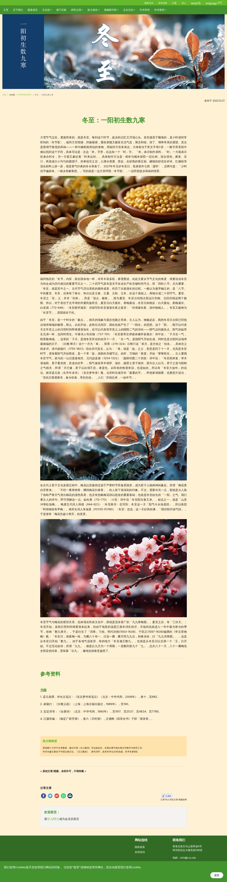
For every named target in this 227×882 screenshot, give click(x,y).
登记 (56, 819)
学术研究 (145, 9)
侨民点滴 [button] (76, 9)
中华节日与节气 (24, 95)
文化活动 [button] (128, 9)
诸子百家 (61, 9)
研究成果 (162, 3)
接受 (216, 875)
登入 (184, 3)
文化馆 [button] (46, 9)
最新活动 (148, 3)
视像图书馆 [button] (110, 9)
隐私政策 (140, 847)
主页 (5, 9)
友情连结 (140, 852)
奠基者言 (33, 9)
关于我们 (18, 9)
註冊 (174, 3)
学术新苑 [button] (159, 9)
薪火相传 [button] (92, 9)
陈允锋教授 (50, 741)
